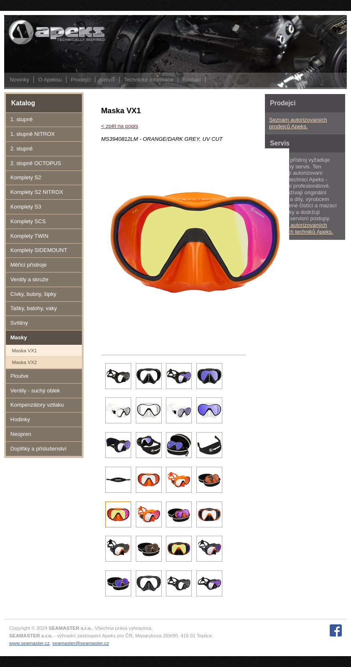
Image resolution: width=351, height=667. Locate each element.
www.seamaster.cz (29, 643)
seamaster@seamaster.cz (80, 643)
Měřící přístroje (28, 265)
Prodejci (81, 79)
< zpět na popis (119, 126)
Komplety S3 (25, 207)
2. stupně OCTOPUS (35, 163)
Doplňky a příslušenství (38, 449)
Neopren (20, 434)
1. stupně (21, 119)
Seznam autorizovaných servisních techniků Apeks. (301, 228)
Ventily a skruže (29, 279)
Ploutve (19, 376)
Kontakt (192, 79)
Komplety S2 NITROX (36, 192)
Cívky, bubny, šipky (33, 294)
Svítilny (19, 323)
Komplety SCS (28, 221)
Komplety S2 (25, 177)
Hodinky (20, 419)
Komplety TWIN (29, 236)
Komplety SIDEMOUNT (38, 250)
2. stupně (21, 148)
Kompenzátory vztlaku (37, 405)
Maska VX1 (24, 350)
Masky (18, 337)
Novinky (19, 79)
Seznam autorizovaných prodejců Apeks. (298, 123)
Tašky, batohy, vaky (33, 308)
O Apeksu (49, 79)
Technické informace (148, 79)
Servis (106, 79)
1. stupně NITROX (32, 134)
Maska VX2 (24, 362)
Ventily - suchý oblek (35, 390)
